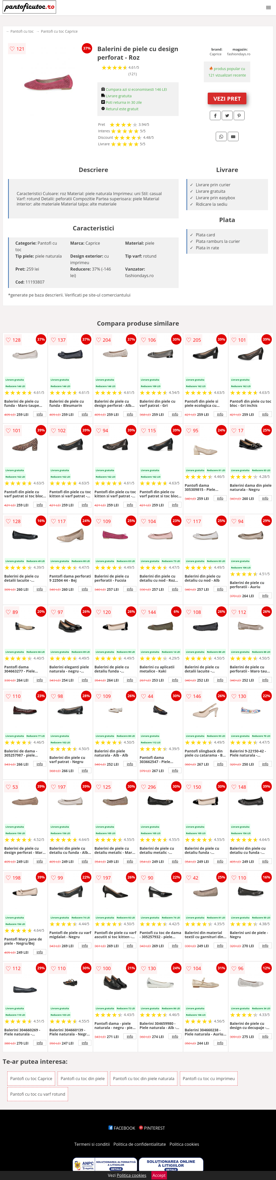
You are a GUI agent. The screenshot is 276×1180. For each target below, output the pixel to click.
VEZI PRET (227, 98)
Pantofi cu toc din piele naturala (143, 1078)
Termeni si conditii (92, 1144)
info (40, 414)
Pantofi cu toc (21, 31)
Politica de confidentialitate (139, 1144)
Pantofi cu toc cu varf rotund (37, 1094)
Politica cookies (184, 1144)
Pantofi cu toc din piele (82, 1078)
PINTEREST (152, 1128)
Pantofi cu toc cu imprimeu (209, 1078)
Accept (159, 1175)
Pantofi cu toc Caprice (59, 31)
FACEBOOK (122, 1128)
